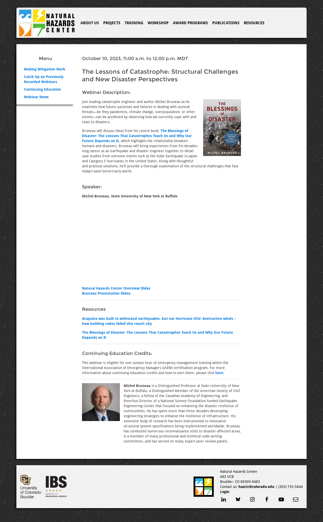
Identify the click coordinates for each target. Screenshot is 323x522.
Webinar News (36, 97)
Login (224, 492)
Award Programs (190, 23)
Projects (111, 23)
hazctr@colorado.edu (256, 487)
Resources (254, 23)
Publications (225, 23)
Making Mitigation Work (44, 69)
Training (134, 23)
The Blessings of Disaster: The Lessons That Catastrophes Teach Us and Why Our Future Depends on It (137, 136)
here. (219, 373)
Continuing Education (42, 89)
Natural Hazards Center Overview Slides (116, 288)
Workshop (158, 23)
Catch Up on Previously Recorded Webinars (44, 79)
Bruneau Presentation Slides (106, 293)
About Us (89, 23)
